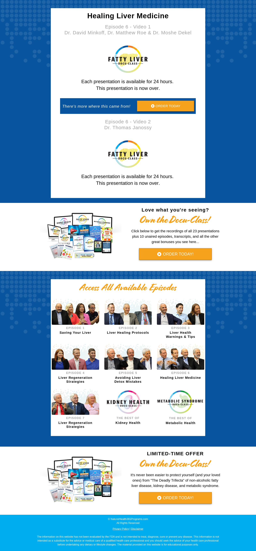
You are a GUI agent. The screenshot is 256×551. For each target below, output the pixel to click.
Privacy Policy (121, 528)
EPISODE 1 (75, 328)
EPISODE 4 (75, 373)
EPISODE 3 (180, 328)
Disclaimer (137, 528)
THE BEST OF (127, 418)
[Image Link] (75, 312)
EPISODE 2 (128, 328)
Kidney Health (128, 423)
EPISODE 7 (75, 418)
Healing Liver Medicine (180, 377)
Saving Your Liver (75, 332)
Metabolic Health (181, 423)
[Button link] (165, 106)
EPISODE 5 (128, 373)
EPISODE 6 (180, 373)
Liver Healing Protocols (128, 332)
